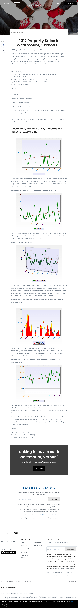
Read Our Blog (37, 542)
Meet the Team (25, 553)
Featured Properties (43, 2)
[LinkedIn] (7, 542)
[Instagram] (1, 545)
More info (73, 601)
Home (23, 542)
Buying (35, 553)
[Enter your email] (34, 499)
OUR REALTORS (31, 2)
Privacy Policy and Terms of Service (45, 514)
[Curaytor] (8, 554)
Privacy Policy (73, 581)
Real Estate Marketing (35, 5)
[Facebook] (2, 542)
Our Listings (24, 545)
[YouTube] (14, 542)
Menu (58, 4)
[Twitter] (4, 542)
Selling (35, 550)
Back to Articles (18, 32)
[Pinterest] (10, 542)
